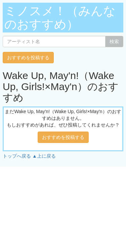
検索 (114, 41)
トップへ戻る (17, 156)
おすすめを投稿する (28, 57)
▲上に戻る (44, 156)
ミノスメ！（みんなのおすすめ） (60, 17)
